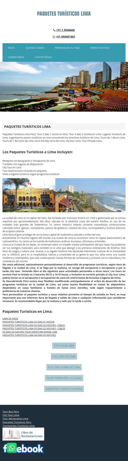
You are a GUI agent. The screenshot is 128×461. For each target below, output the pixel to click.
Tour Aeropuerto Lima (15, 418)
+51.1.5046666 (64, 30)
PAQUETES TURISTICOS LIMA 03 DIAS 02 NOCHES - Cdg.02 (33, 328)
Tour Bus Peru (10, 411)
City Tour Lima (10, 415)
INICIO (11, 47)
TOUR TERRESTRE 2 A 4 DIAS (64, 378)
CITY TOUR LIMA (64, 345)
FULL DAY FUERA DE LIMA (64, 367)
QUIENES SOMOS (35, 47)
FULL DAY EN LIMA (64, 356)
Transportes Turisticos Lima (18, 425)
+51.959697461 (64, 37)
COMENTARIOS (16, 57)
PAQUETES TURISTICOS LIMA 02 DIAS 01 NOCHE (28, 321)
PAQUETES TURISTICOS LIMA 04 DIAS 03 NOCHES (29, 335)
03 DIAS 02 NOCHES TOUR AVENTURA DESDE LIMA (29, 331)
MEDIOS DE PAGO (100, 47)
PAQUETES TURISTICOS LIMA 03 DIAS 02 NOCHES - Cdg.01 (33, 325)
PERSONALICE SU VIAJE (67, 47)
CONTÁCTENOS (43, 57)
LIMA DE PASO (10, 318)
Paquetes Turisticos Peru (16, 422)
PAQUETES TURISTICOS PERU (64, 389)
